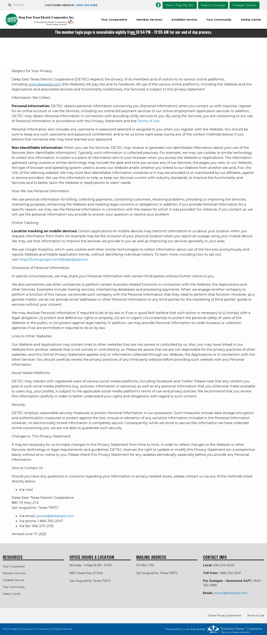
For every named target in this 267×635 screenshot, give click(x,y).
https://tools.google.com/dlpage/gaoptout (53, 259)
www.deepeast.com (44, 84)
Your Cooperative (114, 19)
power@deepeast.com (55, 516)
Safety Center (251, 19)
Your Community (218, 19)
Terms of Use (148, 121)
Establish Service (184, 19)
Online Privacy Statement (224, 615)
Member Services (149, 19)
